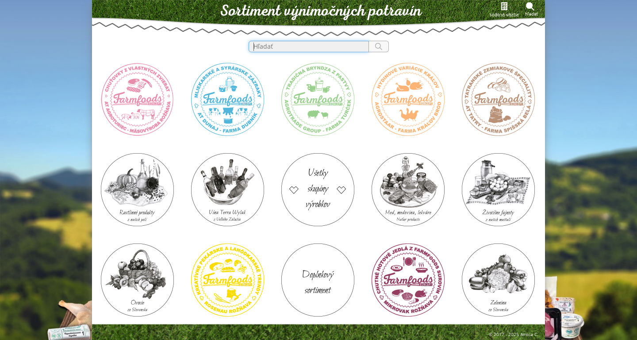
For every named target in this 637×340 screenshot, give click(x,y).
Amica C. (529, 334)
